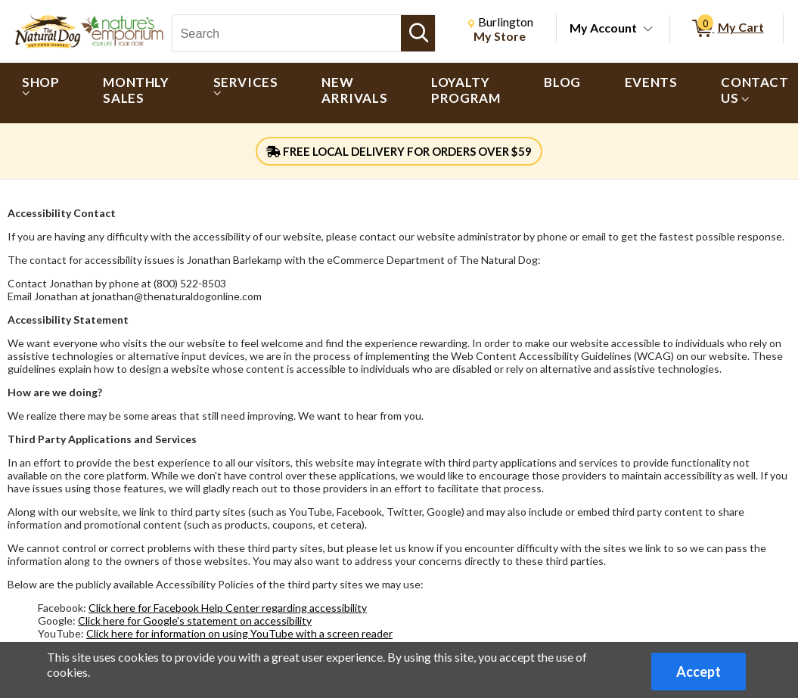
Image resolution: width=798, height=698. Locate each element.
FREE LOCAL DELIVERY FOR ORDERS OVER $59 (399, 151)
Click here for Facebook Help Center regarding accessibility (227, 607)
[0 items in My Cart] (726, 28)
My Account (603, 27)
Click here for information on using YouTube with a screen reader (239, 633)
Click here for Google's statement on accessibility (195, 620)
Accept (698, 671)
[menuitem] (40, 93)
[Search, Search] (286, 33)
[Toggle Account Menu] (648, 29)
